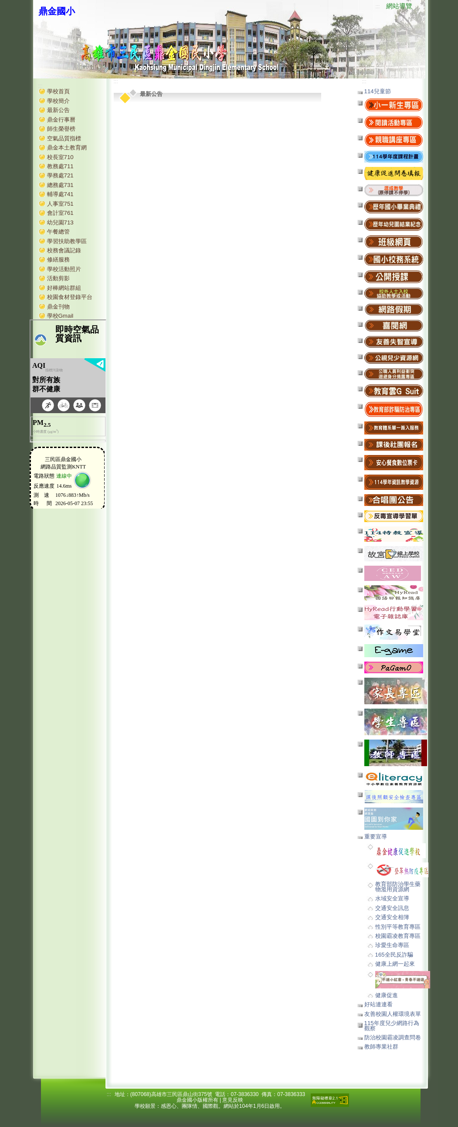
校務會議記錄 (64, 250)
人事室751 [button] (60, 203)
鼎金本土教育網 (67, 147)
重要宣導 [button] (375, 836)
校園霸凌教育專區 (398, 936)
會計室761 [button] (60, 213)
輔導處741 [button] (60, 194)
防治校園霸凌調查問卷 (392, 1037)
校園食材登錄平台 (69, 297)
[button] (393, 190)
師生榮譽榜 (61, 129)
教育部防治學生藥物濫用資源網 (398, 886)
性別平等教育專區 (398, 926)
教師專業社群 (381, 1046)
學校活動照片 (64, 269)
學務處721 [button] (60, 175)
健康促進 (386, 995)
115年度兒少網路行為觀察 (391, 1025)
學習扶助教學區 (67, 241)
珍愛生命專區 (392, 945)
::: (377, 6)
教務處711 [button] (60, 166)
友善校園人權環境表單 (392, 1014)
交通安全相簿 (392, 917)
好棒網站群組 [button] (64, 288)
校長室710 (60, 157)
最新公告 (58, 110)
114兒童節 (377, 91)
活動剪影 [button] (58, 278)
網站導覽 (399, 6)
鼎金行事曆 (61, 119)
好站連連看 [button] (378, 1004)
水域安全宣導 (392, 898)
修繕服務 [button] (58, 259)
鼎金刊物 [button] (58, 306)
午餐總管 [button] (58, 231)
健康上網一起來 (395, 964)
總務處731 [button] (60, 185)
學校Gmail (60, 315)
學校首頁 (58, 91)
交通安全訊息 (392, 908)
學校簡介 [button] (58, 101)
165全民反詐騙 (394, 954)
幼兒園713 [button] (60, 222)
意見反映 (232, 1100)
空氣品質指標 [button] (64, 138)
